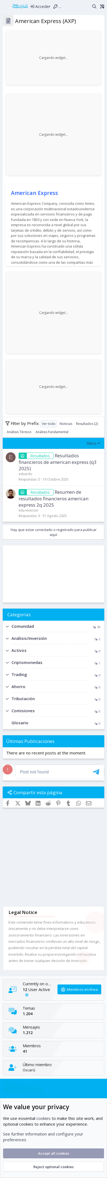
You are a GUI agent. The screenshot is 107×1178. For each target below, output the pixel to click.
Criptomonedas (26, 662)
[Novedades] (86, 6)
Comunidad (22, 626)
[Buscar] (94, 6)
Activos (19, 650)
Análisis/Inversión (29, 638)
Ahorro (18, 686)
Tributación (23, 698)
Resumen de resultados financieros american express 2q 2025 (53, 498)
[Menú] (6, 6)
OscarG (29, 1070)
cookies (43, 1118)
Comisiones (23, 710)
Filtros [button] (92, 443)
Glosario (19, 722)
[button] (7, 627)
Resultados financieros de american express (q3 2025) (58, 462)
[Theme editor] (102, 6)
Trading (19, 674)
